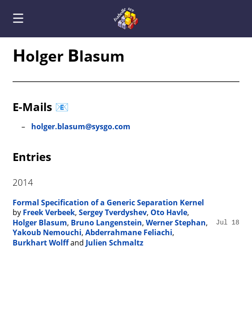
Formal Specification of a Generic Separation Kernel (108, 202)
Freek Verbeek (49, 212)
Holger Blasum (40, 222)
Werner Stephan (176, 222)
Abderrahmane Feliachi (128, 232)
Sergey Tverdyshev (113, 212)
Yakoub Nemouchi (47, 232)
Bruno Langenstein (106, 222)
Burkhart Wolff (40, 243)
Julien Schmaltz (114, 243)
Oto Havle (168, 212)
